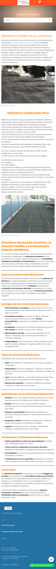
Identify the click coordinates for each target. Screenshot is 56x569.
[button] (41, 565)
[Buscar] (49, 19)
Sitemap (4, 538)
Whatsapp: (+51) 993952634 (10, 550)
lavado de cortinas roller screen (12, 531)
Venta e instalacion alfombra (22, 43)
